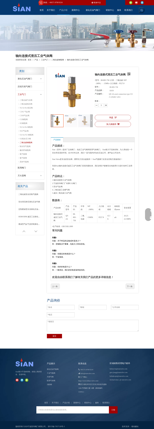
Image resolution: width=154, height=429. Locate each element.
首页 (46, 400)
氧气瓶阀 (23, 154)
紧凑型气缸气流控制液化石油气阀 (30, 224)
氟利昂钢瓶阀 (25, 150)
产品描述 (57, 140)
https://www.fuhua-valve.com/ (88, 378)
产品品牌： (99, 90)
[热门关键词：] (141, 10)
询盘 (113, 117)
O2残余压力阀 (25, 139)
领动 (133, 424)
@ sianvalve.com (125, 377)
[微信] (130, 2)
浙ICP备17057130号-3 (56, 424)
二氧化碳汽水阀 (26, 100)
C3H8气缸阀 (24, 116)
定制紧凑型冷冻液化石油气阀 (30, 209)
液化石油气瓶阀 (53, 366)
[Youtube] (136, 2)
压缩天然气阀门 (25, 86)
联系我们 (106, 400)
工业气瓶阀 (51, 370)
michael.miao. (114, 377)
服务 (97, 400)
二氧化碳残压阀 (26, 104)
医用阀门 (22, 168)
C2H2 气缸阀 (25, 112)
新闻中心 (77, 400)
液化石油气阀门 (25, 79)
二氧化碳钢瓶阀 (26, 143)
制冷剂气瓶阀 (25, 146)
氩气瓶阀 (23, 158)
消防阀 (49, 381)
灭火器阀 (22, 175)
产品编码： (99, 94)
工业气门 (22, 94)
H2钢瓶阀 (23, 123)
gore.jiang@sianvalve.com (118, 369)
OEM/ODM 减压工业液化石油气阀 (30, 217)
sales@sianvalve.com (87, 370)
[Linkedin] (142, 2)
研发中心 (87, 400)
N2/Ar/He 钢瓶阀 (26, 127)
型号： (97, 87)
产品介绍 (66, 400)
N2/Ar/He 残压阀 (26, 108)
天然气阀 (50, 374)
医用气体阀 (51, 378)
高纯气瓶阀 (24, 162)
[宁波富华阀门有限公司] (27, 359)
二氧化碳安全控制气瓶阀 (28, 194)
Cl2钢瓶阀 (24, 119)
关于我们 (55, 400)
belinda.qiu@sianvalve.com (119, 373)
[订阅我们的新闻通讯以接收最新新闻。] (71, 406)
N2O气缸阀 (24, 131)
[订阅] (113, 406)
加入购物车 (112, 124)
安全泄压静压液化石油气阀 (29, 202)
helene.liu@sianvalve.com (118, 366)
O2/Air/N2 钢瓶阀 (26, 135)
